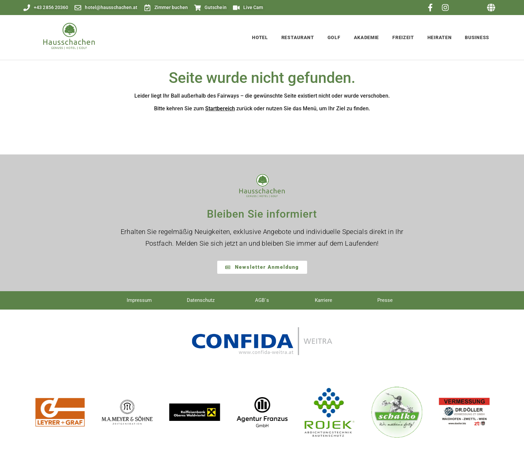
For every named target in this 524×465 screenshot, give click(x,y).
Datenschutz (201, 300)
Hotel (260, 37)
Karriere (323, 300)
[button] (491, 7)
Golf (334, 37)
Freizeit (403, 37)
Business (477, 37)
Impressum (139, 300)
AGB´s (262, 300)
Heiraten (439, 37)
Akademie (366, 37)
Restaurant (297, 37)
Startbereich (220, 108)
